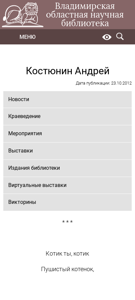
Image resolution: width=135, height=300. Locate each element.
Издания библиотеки (34, 168)
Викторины (22, 202)
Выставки (20, 151)
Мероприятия (25, 133)
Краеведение (24, 116)
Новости (18, 99)
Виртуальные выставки (37, 185)
